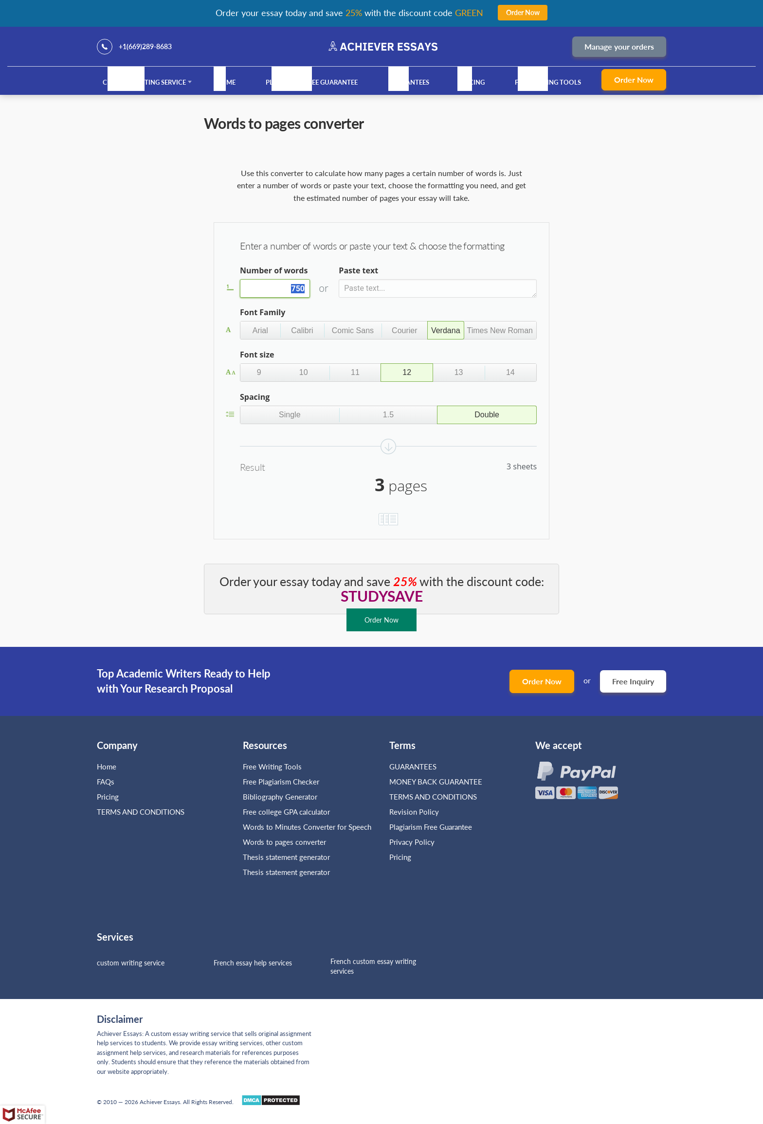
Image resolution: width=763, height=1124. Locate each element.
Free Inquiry (633, 681)
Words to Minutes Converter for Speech (307, 826)
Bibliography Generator (280, 796)
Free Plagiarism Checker (281, 781)
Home (226, 82)
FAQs (105, 781)
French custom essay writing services (373, 966)
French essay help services (253, 963)
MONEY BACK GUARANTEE (435, 781)
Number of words (274, 270)
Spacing (255, 397)
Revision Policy (414, 811)
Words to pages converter (284, 842)
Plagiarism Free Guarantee (312, 82)
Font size (257, 354)
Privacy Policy (412, 842)
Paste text (358, 270)
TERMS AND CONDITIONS (141, 811)
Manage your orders (619, 46)
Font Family (262, 312)
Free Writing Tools (548, 82)
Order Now (634, 79)
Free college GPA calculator (286, 811)
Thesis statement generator (286, 857)
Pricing (472, 82)
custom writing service (130, 963)
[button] (260, 330)
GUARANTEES (408, 82)
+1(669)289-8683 (145, 46)
